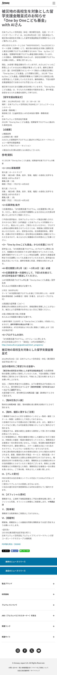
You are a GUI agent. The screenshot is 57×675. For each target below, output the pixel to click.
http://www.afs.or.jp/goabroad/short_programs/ (22, 344)
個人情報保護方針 (25, 668)
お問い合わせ (13, 668)
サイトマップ (35, 670)
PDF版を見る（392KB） (12, 544)
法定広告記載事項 (23, 670)
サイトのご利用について (40, 668)
